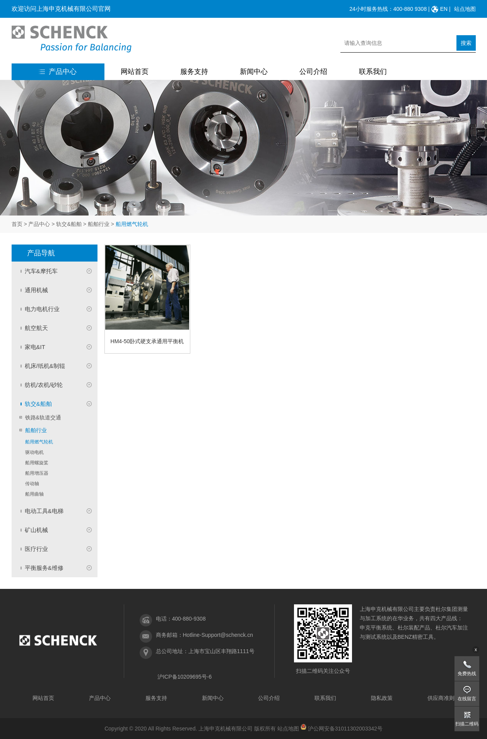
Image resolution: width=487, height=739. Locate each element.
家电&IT (35, 347)
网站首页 (135, 71)
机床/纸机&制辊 (45, 366)
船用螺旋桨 (36, 462)
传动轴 (32, 483)
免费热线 (467, 673)
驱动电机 (34, 452)
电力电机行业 (42, 309)
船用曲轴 (34, 494)
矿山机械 (36, 530)
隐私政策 (382, 698)
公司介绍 (313, 71)
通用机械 (36, 290)
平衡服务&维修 (44, 568)
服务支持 (194, 71)
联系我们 (373, 71)
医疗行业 (36, 549)
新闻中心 (254, 71)
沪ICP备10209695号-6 (184, 677)
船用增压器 (36, 473)
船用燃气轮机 (39, 442)
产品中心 (58, 71)
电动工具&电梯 (44, 511)
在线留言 (467, 698)
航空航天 (36, 328)
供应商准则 (441, 698)
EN (444, 9)
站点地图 (465, 9)
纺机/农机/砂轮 (44, 384)
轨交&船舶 (68, 224)
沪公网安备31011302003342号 (345, 728)
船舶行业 (98, 224)
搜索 (466, 43)
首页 (17, 224)
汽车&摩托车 (41, 271)
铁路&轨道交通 (43, 417)
